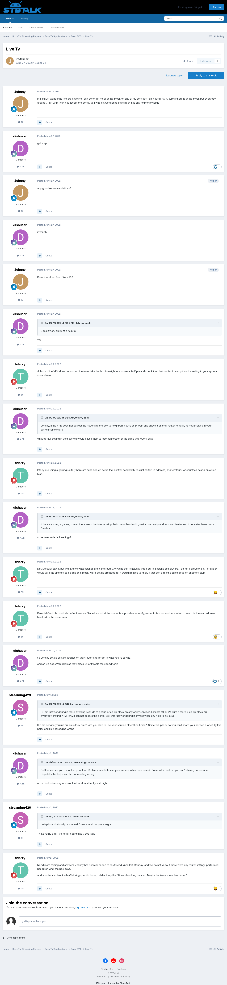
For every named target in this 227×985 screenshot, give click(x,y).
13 (20, 725)
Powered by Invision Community (113, 976)
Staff (20, 27)
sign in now (81, 907)
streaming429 (20, 695)
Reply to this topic (206, 75)
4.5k (20, 166)
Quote (48, 122)
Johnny (23, 58)
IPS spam (101, 983)
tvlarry (20, 364)
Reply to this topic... (34, 921)
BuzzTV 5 (40, 62)
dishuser (20, 136)
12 (20, 122)
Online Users (36, 27)
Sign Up (217, 7)
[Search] (181, 18)
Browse (10, 20)
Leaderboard (57, 27)
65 (21, 394)
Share (188, 61)
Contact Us (107, 969)
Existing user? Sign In (192, 7)
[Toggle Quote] (42, 323)
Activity (24, 18)
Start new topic (174, 75)
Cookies (121, 969)
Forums (7, 27)
